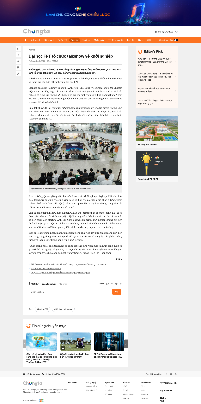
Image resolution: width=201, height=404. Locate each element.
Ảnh (142, 387)
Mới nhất (63, 284)
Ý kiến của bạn (75, 292)
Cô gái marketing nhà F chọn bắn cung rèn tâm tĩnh (74, 352)
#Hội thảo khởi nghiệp (63, 306)
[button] (126, 341)
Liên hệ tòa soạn (31, 371)
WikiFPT (144, 395)
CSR (151, 40)
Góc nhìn (108, 391)
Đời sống (108, 387)
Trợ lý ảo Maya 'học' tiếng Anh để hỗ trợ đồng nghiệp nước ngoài (60, 272)
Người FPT (63, 40)
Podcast (144, 391)
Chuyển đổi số (91, 383)
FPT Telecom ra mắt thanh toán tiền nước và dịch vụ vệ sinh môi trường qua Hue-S (68, 264)
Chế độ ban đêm (168, 40)
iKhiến (125, 383)
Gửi (116, 292)
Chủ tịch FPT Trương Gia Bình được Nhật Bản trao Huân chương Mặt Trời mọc (157, 61)
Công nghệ (49, 40)
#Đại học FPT (42, 306)
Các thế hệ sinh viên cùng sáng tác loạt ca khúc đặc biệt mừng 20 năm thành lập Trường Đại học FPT (41, 355)
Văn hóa (75, 40)
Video (143, 383)
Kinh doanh (35, 40)
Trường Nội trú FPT (147, 144)
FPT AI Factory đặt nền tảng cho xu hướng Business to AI (108, 352)
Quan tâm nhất (49, 284)
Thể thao (87, 40)
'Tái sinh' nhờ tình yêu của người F (46, 268)
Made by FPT (91, 387)
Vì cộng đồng (128, 391)
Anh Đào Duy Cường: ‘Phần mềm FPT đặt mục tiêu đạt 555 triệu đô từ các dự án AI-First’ (157, 76)
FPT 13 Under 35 (117, 40)
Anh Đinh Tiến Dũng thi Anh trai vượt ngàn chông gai (157, 102)
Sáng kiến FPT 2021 (148, 179)
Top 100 (132, 40)
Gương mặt (109, 383)
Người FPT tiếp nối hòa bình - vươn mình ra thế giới (157, 90)
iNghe (142, 40)
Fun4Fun (126, 387)
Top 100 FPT (166, 387)
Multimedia (100, 40)
